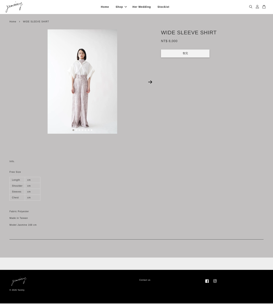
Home (105, 7)
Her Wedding (142, 7)
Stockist (163, 7)
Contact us (145, 281)
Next (150, 82)
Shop (121, 7)
